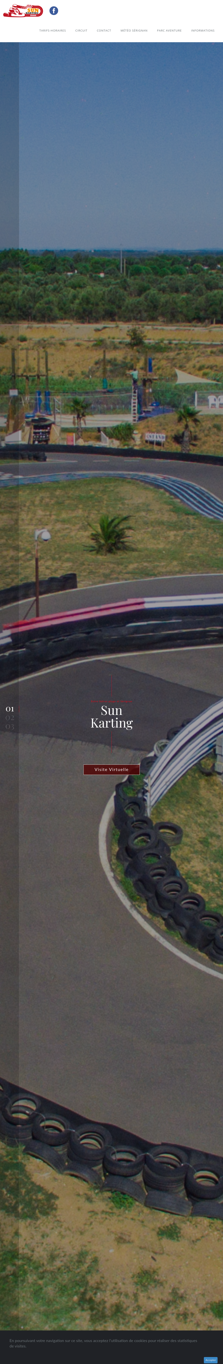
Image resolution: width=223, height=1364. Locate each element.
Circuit (81, 30)
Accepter (211, 1360)
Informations (203, 30)
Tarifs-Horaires (52, 30)
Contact (104, 30)
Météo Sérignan (134, 30)
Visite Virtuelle (112, 769)
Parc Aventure (169, 30)
